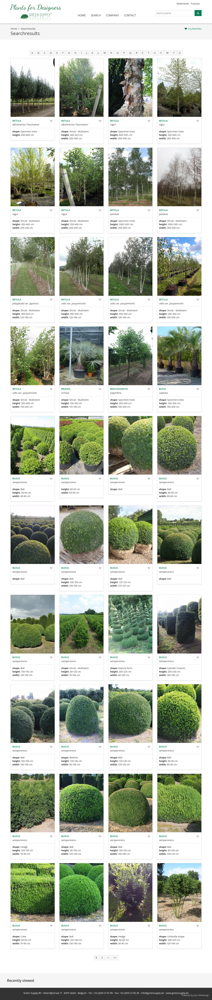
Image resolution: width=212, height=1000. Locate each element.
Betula (16, 120)
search (96, 15)
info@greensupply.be (152, 993)
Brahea (65, 388)
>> (115, 957)
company (112, 15)
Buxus (16, 478)
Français (195, 3)
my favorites (194, 28)
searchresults (28, 28)
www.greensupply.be (177, 993)
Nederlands (183, 3)
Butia (162, 388)
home (82, 15)
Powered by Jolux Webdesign (195, 995)
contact (130, 15)
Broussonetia (119, 388)
